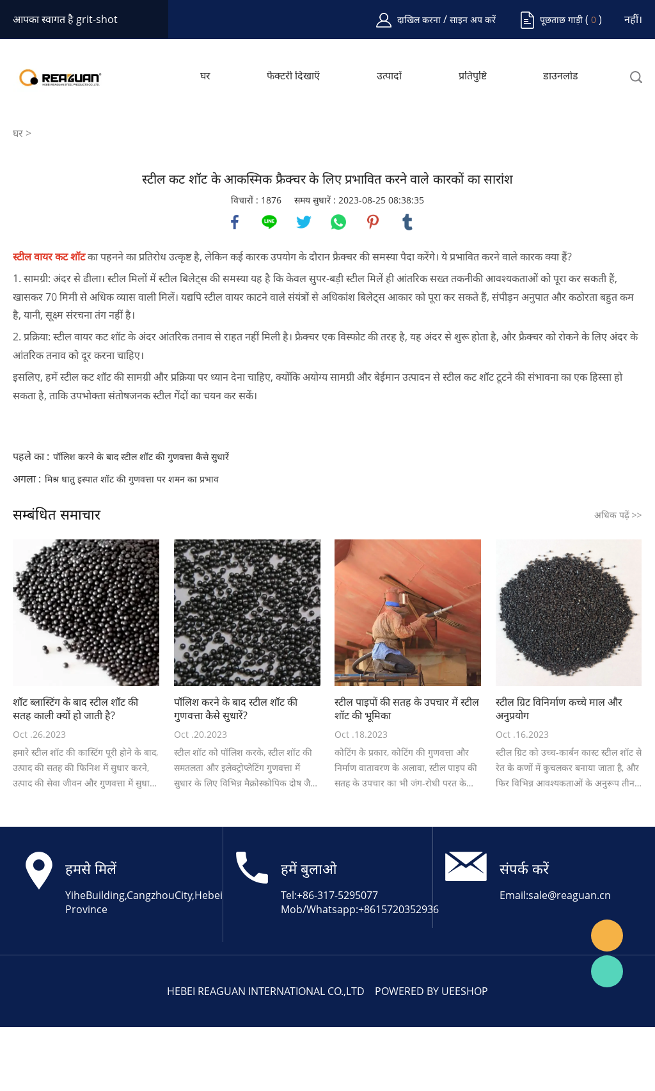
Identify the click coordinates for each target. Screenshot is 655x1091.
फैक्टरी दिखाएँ (293, 76)
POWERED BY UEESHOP (431, 991)
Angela (607, 936)
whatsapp (338, 222)
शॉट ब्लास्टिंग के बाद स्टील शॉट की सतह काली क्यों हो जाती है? (75, 709)
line (269, 222)
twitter (303, 222)
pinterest (373, 222)
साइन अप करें (473, 19)
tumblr (407, 222)
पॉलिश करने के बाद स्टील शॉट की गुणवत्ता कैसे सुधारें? (235, 709)
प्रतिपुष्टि (473, 76)
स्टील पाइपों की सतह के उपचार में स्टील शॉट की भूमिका (407, 709)
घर (205, 76)
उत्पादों (389, 76)
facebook (234, 222)
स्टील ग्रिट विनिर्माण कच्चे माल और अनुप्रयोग (559, 709)
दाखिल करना (420, 19)
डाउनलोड (560, 76)
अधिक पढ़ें (618, 515)
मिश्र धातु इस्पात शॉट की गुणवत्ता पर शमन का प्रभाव (132, 479)
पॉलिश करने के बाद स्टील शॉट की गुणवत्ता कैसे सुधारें (141, 456)
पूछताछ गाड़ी (561, 19)
